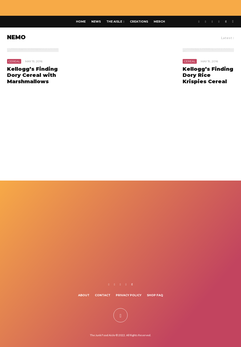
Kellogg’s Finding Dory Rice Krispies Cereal (208, 75)
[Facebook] (199, 22)
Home (81, 21)
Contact (102, 295)
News (96, 21)
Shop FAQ (155, 295)
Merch (159, 21)
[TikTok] (219, 22)
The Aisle (114, 21)
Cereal (14, 61)
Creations (139, 21)
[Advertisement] (120, 141)
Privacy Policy (128, 295)
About (83, 295)
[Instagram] (212, 22)
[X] (205, 22)
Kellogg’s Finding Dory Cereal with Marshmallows (32, 75)
